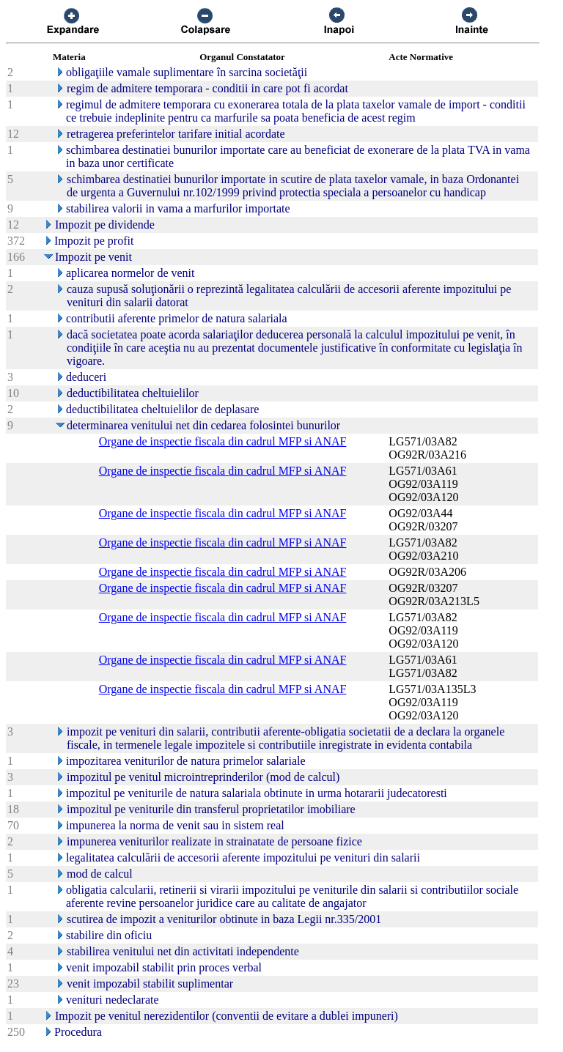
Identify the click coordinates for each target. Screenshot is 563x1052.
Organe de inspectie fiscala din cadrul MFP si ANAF (223, 441)
